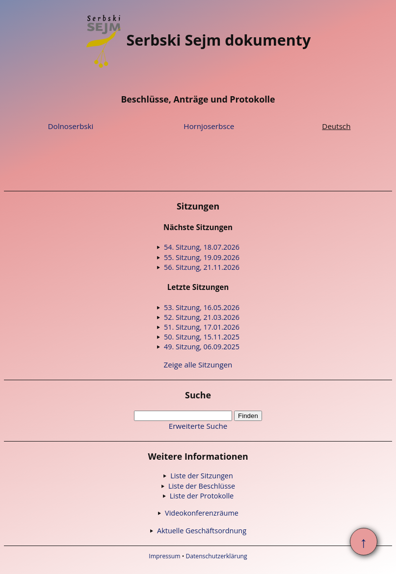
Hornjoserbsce (209, 126)
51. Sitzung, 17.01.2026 (201, 327)
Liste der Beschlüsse (201, 486)
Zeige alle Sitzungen (198, 364)
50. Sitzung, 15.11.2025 (201, 336)
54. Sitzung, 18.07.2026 (201, 247)
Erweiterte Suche (198, 426)
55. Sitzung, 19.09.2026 (201, 257)
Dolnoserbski (70, 126)
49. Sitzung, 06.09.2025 (201, 346)
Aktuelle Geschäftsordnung (201, 530)
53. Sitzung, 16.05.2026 (201, 307)
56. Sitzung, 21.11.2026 (201, 267)
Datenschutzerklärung (216, 556)
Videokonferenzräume (201, 513)
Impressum (164, 556)
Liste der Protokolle (202, 495)
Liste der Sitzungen (201, 475)
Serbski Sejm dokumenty (198, 40)
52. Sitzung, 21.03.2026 (201, 317)
